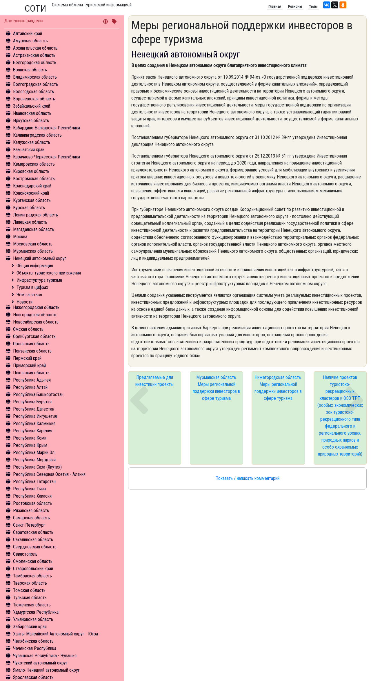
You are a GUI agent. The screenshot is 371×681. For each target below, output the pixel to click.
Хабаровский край (30, 626)
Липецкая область (30, 222)
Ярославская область (33, 677)
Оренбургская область (34, 336)
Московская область (32, 244)
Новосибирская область (36, 322)
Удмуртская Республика (36, 612)
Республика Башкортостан (38, 394)
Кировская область (31, 171)
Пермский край (27, 358)
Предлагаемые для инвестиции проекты (154, 381)
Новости (24, 302)
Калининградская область (37, 135)
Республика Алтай (30, 387)
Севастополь (25, 554)
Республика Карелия (32, 430)
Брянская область (30, 70)
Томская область (29, 590)
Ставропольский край (33, 568)
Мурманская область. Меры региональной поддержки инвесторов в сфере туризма (216, 388)
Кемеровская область (34, 164)
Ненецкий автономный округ (39, 258)
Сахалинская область (33, 539)
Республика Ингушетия (35, 416)
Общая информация (35, 265)
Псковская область (31, 372)
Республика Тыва (29, 489)
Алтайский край (27, 33)
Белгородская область (34, 62)
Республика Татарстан (34, 481)
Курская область (29, 207)
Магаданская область (33, 229)
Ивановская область (32, 113)
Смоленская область (32, 561)
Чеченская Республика (34, 648)
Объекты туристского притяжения (49, 273)
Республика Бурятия (32, 401)
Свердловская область (35, 547)
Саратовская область (33, 532)
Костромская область (34, 178)
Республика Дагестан (33, 409)
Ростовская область (32, 503)
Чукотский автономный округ (40, 663)
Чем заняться (29, 294)
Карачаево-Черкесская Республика (46, 157)
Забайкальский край (31, 106)
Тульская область (30, 597)
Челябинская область (33, 641)
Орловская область (31, 343)
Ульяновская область (33, 619)
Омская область (28, 329)
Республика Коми (29, 438)
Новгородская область (34, 314)
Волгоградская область (35, 84)
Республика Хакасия (32, 496)
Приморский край (29, 365)
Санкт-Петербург (29, 525)
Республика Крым (30, 445)
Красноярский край (31, 193)
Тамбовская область (32, 576)
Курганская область (32, 200)
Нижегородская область (36, 307)
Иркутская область (31, 120)
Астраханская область (34, 55)
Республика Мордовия (34, 460)
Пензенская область (32, 351)
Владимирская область (35, 77)
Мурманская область (33, 251)
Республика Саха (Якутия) (37, 467)
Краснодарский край (32, 186)
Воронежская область (34, 99)
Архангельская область (35, 48)
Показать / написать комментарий (247, 478)
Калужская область (31, 142)
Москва (20, 236)
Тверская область (30, 583)
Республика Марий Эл (33, 452)
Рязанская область (31, 510)
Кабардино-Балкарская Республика (46, 128)
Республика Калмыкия (34, 423)
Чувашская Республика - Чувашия (45, 655)
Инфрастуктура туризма (39, 280)
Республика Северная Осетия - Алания (49, 474)
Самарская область (31, 518)
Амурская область (30, 41)
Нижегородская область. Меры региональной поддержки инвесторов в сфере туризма (278, 388)
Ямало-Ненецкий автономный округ (46, 670)
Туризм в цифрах (32, 287)
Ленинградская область (35, 215)
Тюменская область (32, 605)
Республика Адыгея (32, 380)
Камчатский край (28, 149)
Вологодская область (33, 91)
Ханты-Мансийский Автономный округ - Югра (55, 634)
